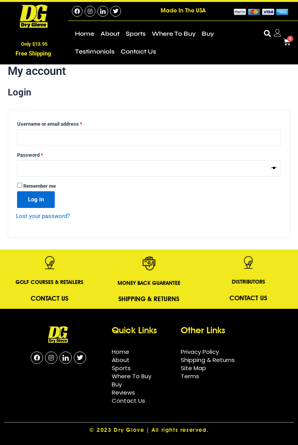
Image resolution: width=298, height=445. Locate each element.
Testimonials (94, 51)
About (110, 33)
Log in (36, 199)
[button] (267, 33)
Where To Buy (174, 33)
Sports (136, 33)
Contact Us (138, 51)
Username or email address (59, 123)
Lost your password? (43, 216)
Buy (208, 33)
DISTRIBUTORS (225, 281)
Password (39, 154)
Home (84, 33)
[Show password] (274, 168)
